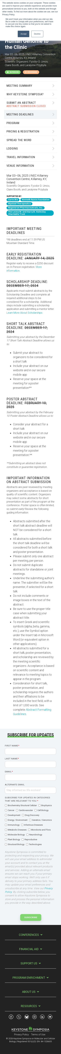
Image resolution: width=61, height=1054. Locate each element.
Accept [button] (23, 34)
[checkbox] (30, 825)
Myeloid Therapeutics (19, 203)
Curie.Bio (13, 199)
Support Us (28, 963)
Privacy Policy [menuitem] (21, 1034)
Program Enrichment (29, 977)
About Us (28, 991)
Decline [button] (37, 34)
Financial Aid (29, 949)
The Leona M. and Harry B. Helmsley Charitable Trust (27, 213)
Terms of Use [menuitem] (38, 1034)
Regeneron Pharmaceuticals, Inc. (25, 207)
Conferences (29, 934)
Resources (29, 1006)
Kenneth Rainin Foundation (35, 199)
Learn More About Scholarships (24, 312)
